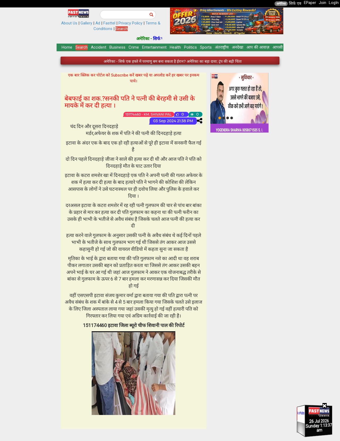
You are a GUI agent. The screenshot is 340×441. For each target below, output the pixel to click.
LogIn (334, 2)
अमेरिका (289, 4)
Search (122, 28)
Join (322, 2)
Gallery (86, 23)
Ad (97, 23)
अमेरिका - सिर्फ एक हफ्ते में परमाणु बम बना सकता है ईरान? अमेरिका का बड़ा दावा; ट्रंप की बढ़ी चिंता (173, 61)
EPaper (310, 2)
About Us (69, 23)
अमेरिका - (152, 38)
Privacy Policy (130, 23)
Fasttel (109, 23)
